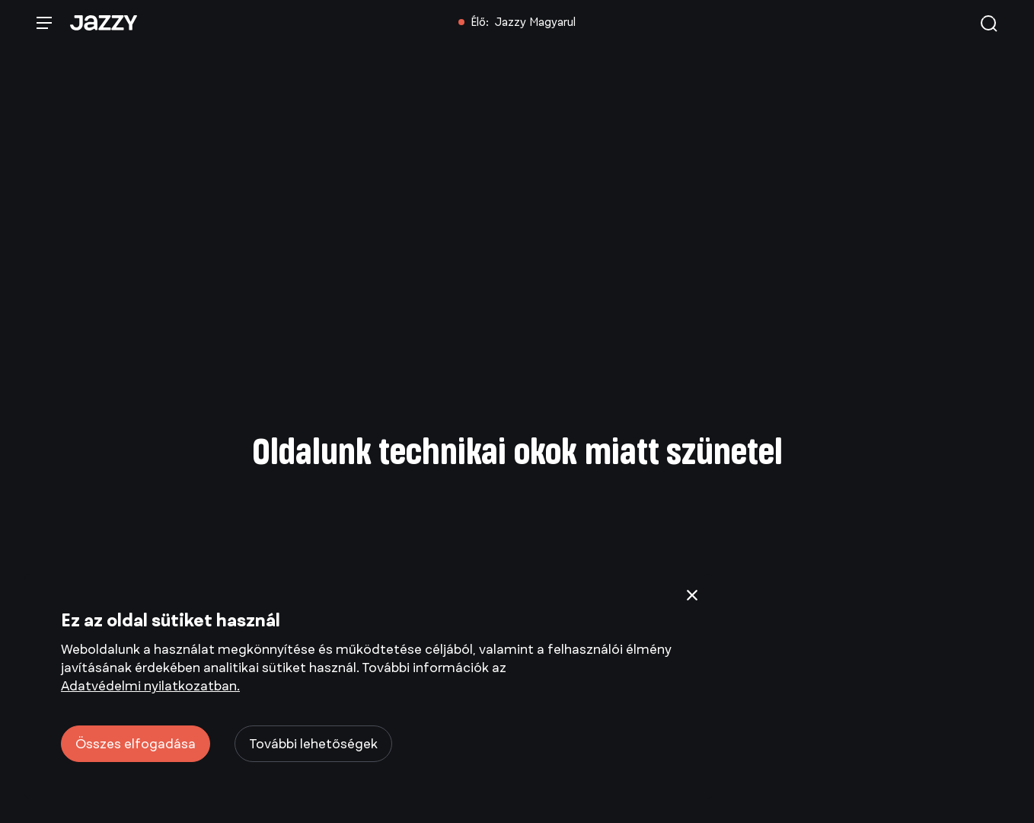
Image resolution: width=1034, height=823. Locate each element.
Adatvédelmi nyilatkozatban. (150, 685)
